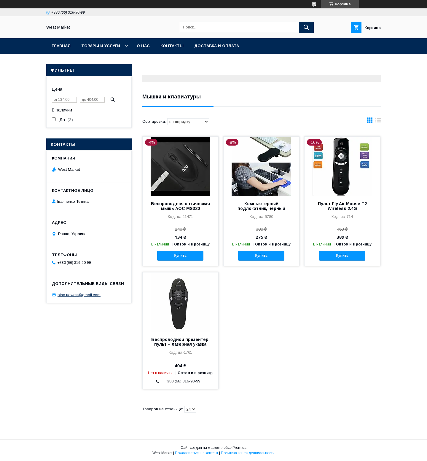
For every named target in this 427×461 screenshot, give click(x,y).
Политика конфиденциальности (248, 453)
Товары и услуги (100, 46)
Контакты (172, 46)
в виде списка (378, 121)
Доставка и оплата (216, 46)
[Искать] (306, 27)
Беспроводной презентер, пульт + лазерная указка (180, 342)
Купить (180, 255)
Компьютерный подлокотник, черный (261, 206)
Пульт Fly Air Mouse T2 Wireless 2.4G (342, 206)
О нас (143, 46)
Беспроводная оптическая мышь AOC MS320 (180, 206)
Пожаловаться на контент (196, 453)
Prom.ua (239, 448)
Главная (61, 46)
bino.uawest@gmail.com (79, 295)
